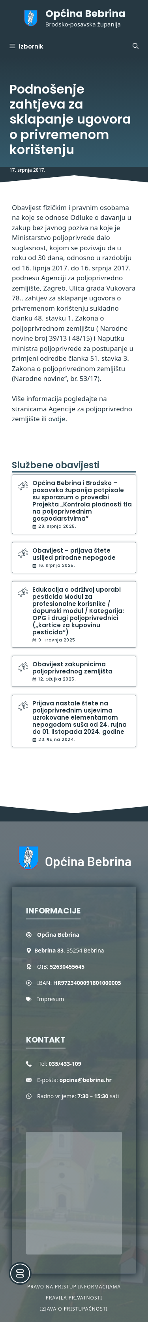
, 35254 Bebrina (69, 950)
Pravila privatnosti (74, 1297)
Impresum (50, 999)
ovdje (57, 418)
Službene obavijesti (55, 465)
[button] (136, 46)
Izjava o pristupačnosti (74, 1308)
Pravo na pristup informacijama (74, 1286)
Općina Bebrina (85, 14)
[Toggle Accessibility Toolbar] (20, 1273)
